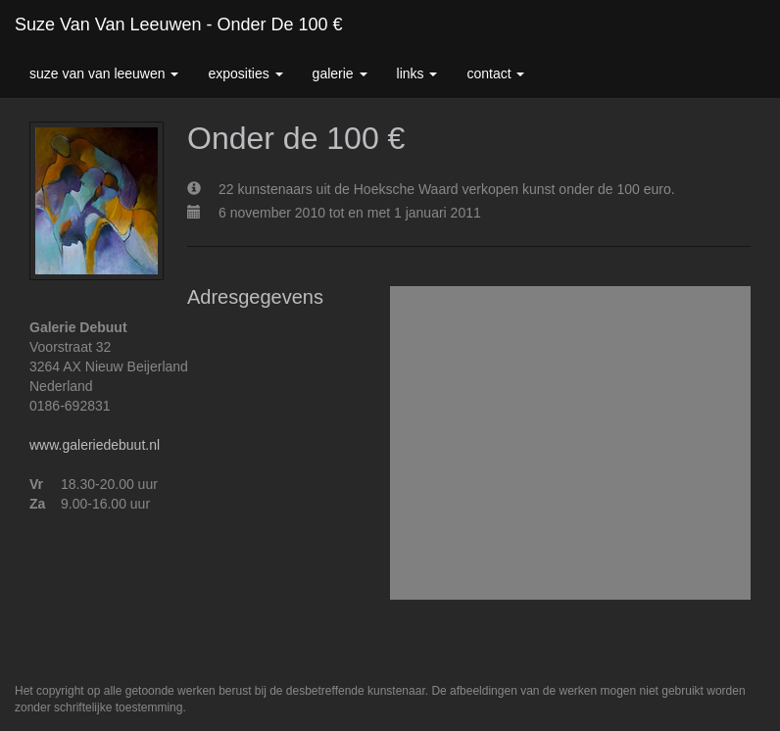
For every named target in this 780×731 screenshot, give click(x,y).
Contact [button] (495, 73)
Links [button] (417, 73)
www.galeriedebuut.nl (94, 445)
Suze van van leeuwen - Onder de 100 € (179, 24)
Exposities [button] (245, 73)
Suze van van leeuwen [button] (103, 73)
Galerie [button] (340, 73)
